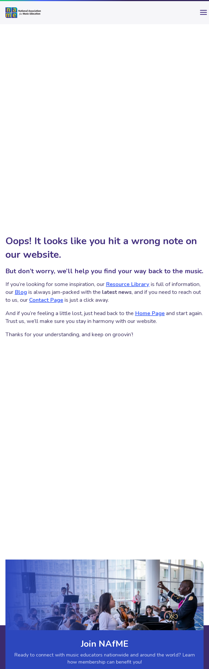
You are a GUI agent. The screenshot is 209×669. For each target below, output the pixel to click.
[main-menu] (199, 14)
